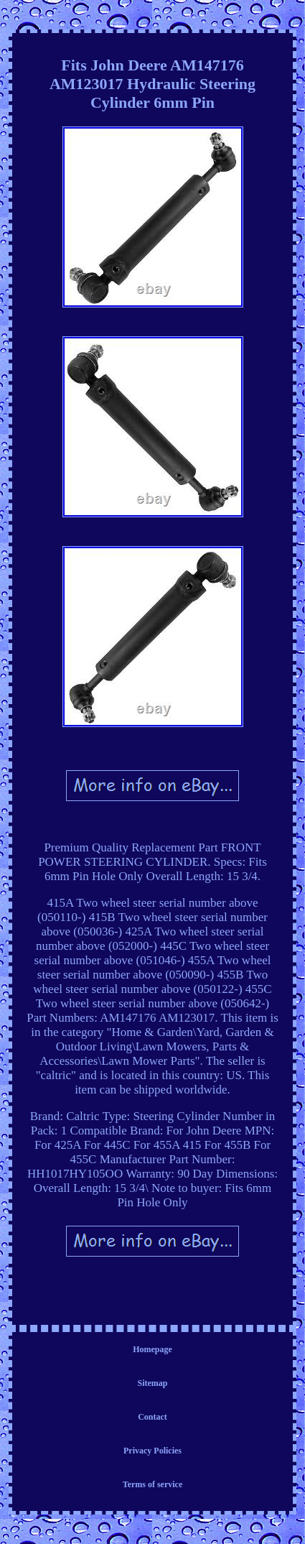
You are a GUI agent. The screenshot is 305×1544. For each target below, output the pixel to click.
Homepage (152, 1349)
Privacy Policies (152, 1451)
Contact (152, 1417)
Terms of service (153, 1484)
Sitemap (153, 1383)
